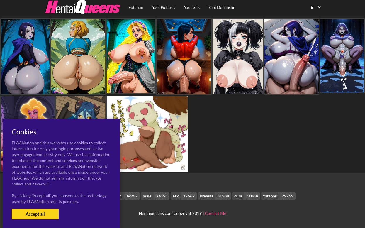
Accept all (35, 214)
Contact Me (215, 213)
